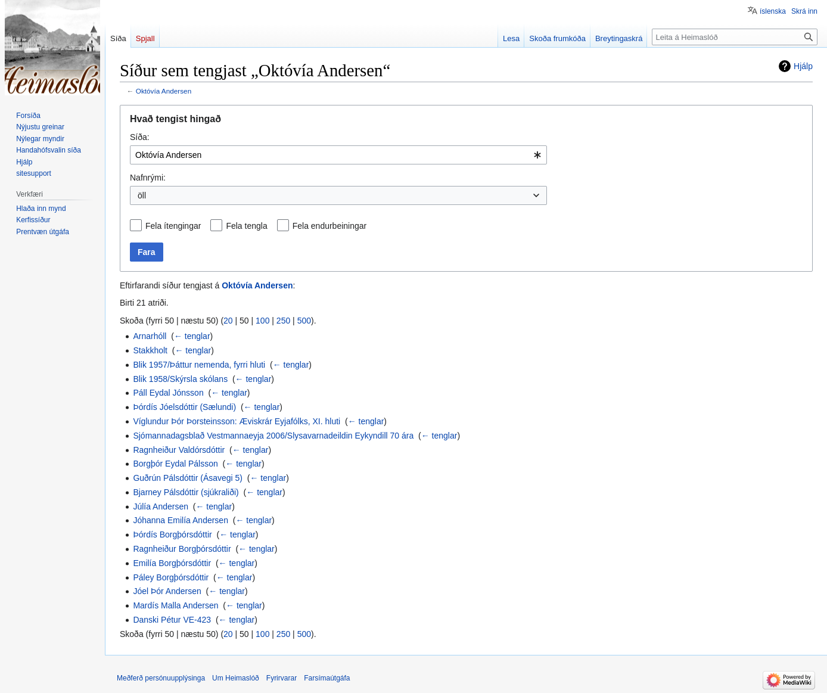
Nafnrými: (148, 177)
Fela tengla (246, 226)
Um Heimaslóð (235, 678)
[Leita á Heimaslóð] (734, 37)
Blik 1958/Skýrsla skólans (180, 379)
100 (262, 320)
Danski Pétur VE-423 (172, 619)
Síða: (140, 137)
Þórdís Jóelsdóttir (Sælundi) (184, 407)
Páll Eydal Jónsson (168, 392)
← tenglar (192, 336)
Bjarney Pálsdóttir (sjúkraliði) (185, 492)
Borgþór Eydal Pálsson (175, 463)
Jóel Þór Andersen (167, 591)
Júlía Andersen (160, 506)
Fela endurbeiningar (330, 226)
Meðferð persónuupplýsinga (161, 678)
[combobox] (338, 154)
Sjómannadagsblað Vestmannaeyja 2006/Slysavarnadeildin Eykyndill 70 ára (273, 435)
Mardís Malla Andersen (175, 605)
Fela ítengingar (173, 226)
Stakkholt (150, 350)
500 (304, 320)
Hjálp (803, 66)
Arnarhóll (149, 336)
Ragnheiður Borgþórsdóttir (182, 549)
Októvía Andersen (163, 91)
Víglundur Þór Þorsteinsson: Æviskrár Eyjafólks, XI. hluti (236, 421)
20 (228, 320)
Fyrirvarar (281, 678)
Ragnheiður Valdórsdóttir (179, 450)
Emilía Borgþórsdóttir (172, 563)
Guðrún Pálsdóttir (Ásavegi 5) (187, 478)
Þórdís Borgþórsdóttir (172, 534)
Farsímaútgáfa (327, 678)
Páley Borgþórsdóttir (171, 577)
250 (283, 320)
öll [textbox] (142, 195)
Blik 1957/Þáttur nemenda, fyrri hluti (199, 364)
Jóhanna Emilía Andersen (180, 520)
